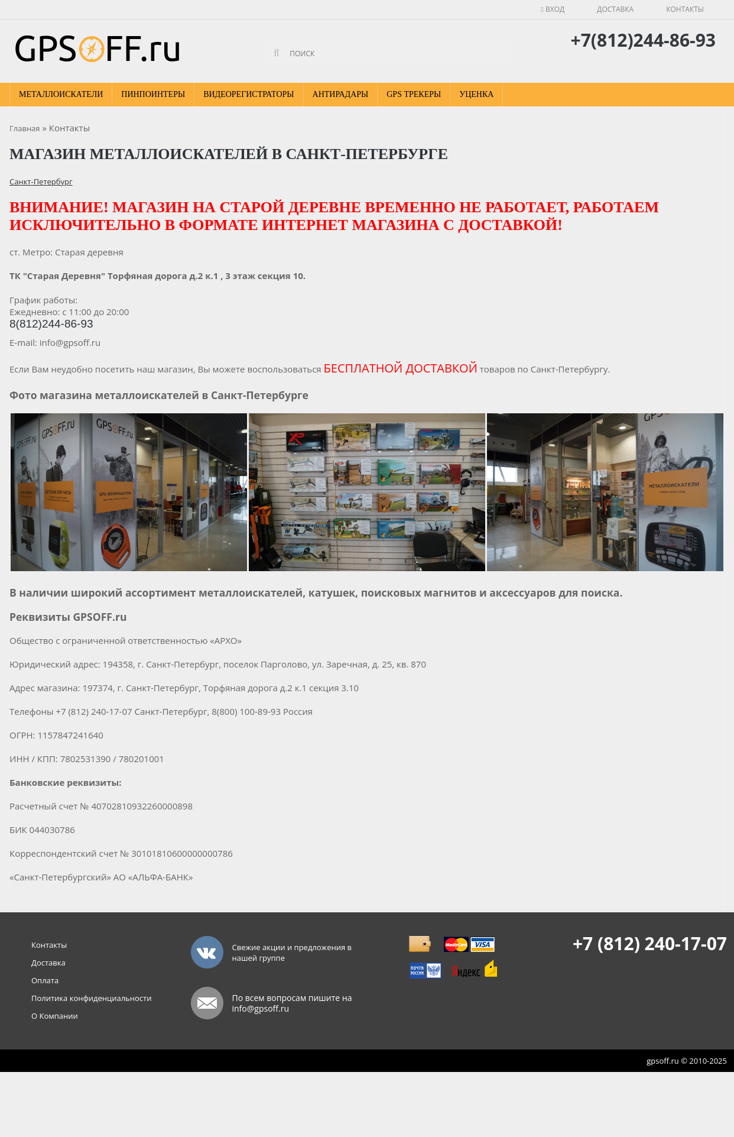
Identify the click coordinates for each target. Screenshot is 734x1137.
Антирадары (341, 94)
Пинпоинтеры (153, 94)
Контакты (685, 9)
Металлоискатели (61, 94)
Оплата (45, 980)
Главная (24, 128)
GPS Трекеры (414, 94)
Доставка (615, 9)
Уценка (476, 94)
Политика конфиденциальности (91, 998)
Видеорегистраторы (248, 94)
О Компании (54, 1015)
